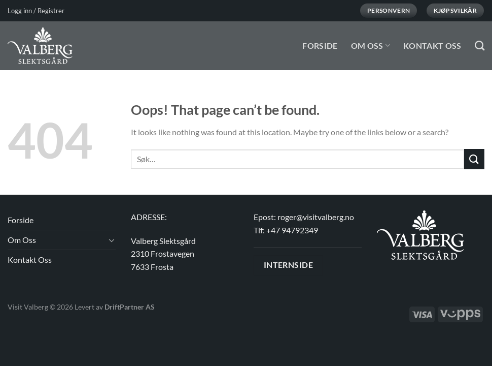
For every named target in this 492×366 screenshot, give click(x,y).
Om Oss (370, 45)
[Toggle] (112, 240)
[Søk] (479, 45)
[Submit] (474, 159)
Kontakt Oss (432, 45)
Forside (319, 45)
